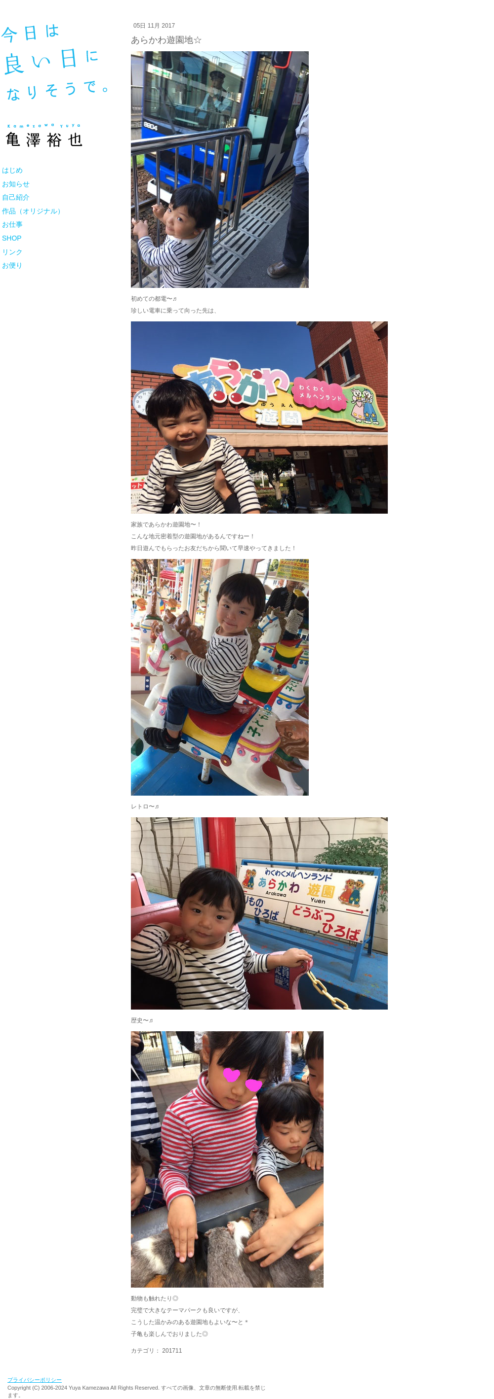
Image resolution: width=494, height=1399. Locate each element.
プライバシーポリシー (34, 1380)
